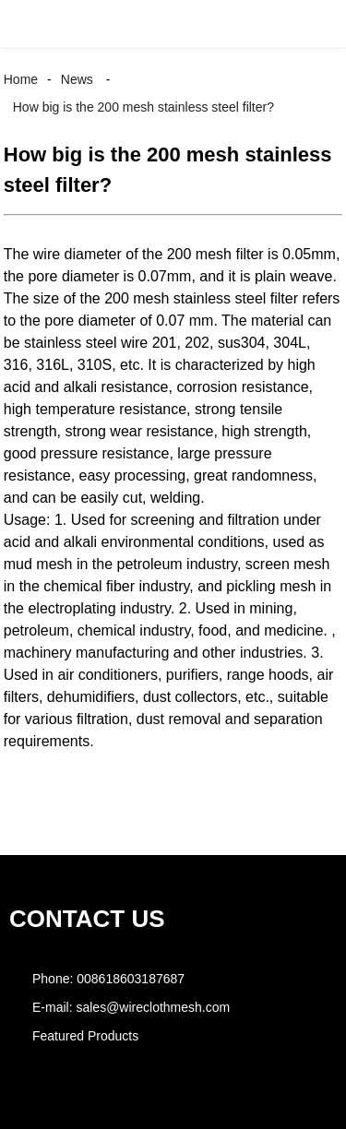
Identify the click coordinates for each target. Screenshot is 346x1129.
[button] (31, 23)
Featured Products (85, 1035)
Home (21, 79)
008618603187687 (131, 978)
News (77, 79)
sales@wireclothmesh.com (153, 1007)
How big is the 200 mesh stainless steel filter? (143, 107)
